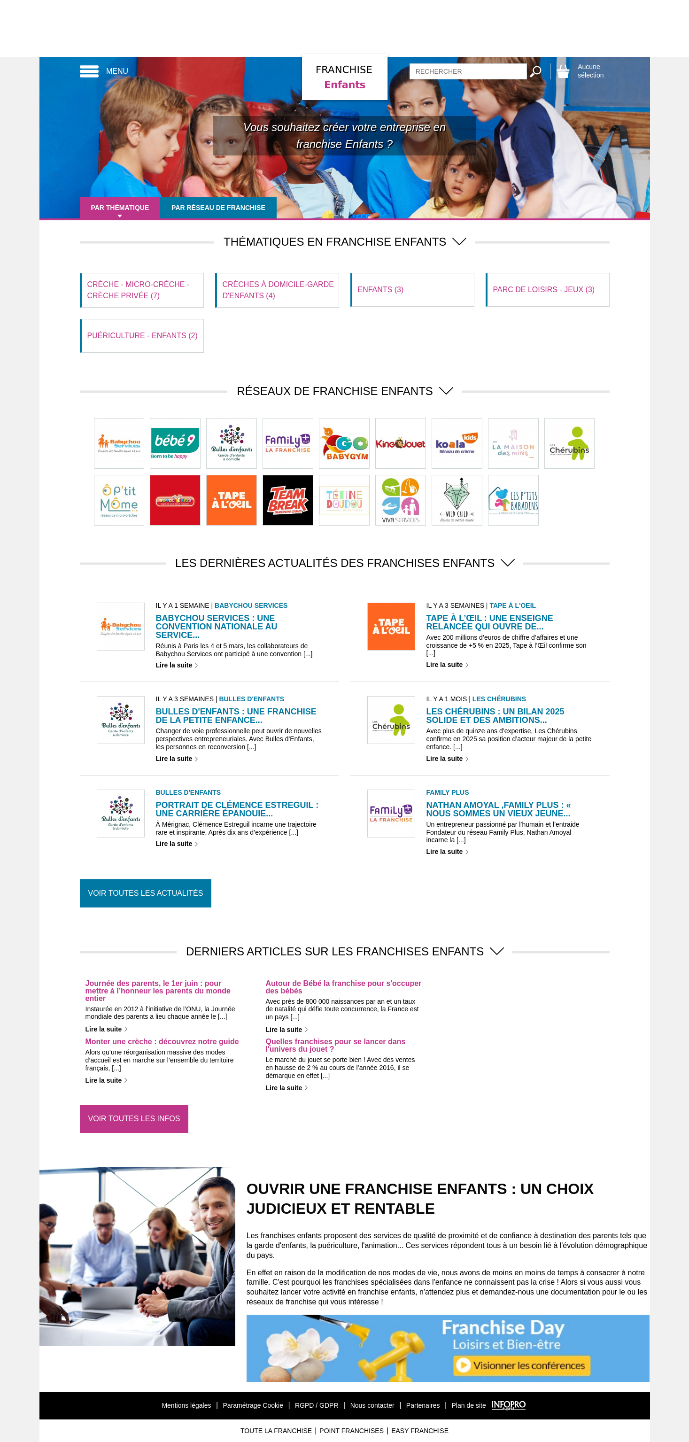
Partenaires (423, 1405)
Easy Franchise (420, 1430)
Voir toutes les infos (134, 1119)
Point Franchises (351, 1430)
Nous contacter (372, 1405)
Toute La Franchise (276, 1430)
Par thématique (120, 207)
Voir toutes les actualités (145, 893)
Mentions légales (186, 1405)
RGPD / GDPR (317, 1405)
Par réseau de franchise (218, 207)
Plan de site (469, 1405)
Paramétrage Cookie (253, 1405)
